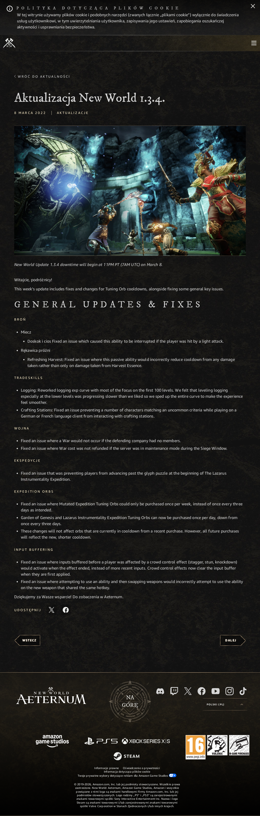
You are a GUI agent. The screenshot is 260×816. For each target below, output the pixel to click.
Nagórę (130, 701)
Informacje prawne (106, 768)
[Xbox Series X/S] (146, 741)
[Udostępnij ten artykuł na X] (51, 610)
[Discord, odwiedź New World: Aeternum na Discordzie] (160, 691)
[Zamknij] (253, 6)
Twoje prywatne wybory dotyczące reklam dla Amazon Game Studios (127, 775)
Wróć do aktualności (44, 76)
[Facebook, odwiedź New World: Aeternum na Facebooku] (202, 691)
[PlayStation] (101, 741)
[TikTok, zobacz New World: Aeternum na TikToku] (243, 691)
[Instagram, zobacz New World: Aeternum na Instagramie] (229, 691)
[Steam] (127, 756)
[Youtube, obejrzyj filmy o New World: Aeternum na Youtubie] (216, 691)
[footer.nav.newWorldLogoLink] (51, 696)
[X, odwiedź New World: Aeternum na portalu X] (188, 691)
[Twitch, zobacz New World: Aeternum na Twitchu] (174, 691)
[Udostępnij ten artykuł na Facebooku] (66, 610)
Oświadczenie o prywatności (141, 768)
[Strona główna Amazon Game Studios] (52, 741)
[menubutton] (254, 43)
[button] (130, 191)
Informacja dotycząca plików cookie (127, 771)
